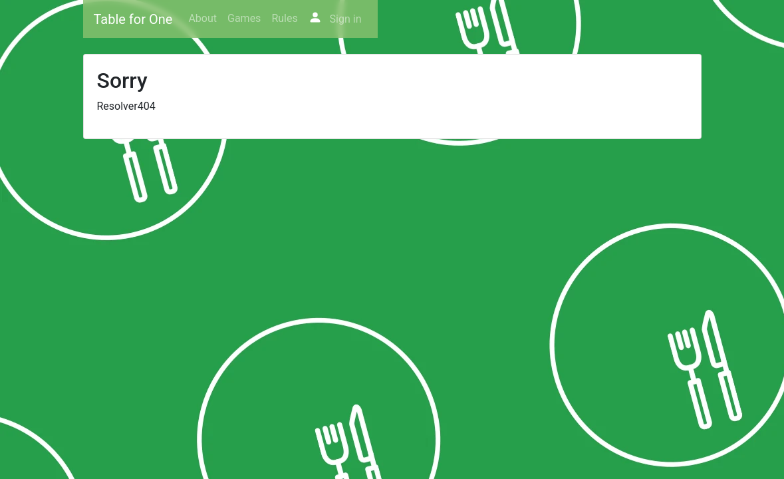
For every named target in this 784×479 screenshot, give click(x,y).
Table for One (133, 19)
